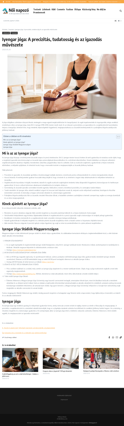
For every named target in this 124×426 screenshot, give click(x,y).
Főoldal (4, 29)
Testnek (37, 9)
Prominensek (39, 12)
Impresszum (64, 399)
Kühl (54, 9)
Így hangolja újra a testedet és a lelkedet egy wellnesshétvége (24, 333)
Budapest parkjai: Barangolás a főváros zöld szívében (101, 371)
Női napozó (19, 10)
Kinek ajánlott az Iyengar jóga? (14, 142)
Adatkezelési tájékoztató (64, 395)
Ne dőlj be (101, 9)
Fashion (69, 9)
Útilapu (77, 9)
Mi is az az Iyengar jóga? (12, 140)
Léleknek (46, 9)
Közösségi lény (89, 9)
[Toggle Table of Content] (117, 137)
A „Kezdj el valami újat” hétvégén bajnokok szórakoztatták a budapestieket (28, 328)
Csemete (61, 9)
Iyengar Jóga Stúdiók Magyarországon (17, 145)
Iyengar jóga (7, 147)
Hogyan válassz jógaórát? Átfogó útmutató (57, 371)
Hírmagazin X (93, 423)
